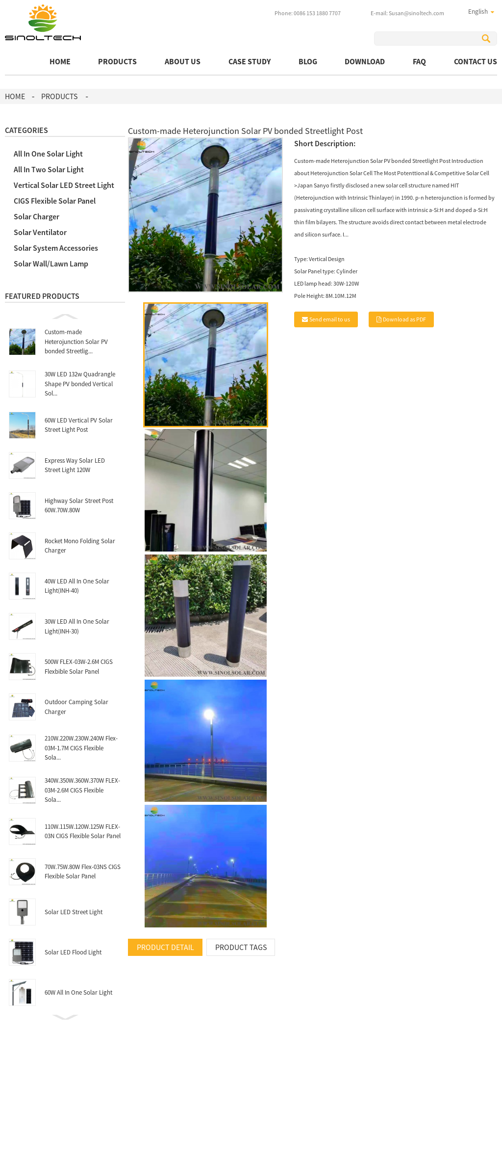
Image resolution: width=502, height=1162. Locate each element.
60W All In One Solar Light (78, 992)
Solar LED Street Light (73, 912)
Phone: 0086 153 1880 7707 (308, 13)
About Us (183, 61)
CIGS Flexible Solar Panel (55, 201)
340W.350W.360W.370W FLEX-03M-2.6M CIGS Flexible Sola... (82, 790)
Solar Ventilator (40, 232)
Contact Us (475, 61)
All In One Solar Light (48, 153)
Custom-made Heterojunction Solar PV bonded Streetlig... (76, 341)
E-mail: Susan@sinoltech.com (407, 13)
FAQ (419, 61)
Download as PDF (404, 319)
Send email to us (329, 319)
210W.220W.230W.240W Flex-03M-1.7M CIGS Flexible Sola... (81, 748)
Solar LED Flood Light (73, 952)
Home (60, 61)
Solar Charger (36, 216)
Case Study (249, 61)
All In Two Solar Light (49, 169)
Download (365, 61)
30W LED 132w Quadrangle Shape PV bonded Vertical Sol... (80, 383)
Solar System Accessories (56, 248)
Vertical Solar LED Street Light (64, 185)
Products (117, 61)
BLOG (308, 61)
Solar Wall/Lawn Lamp (51, 263)
